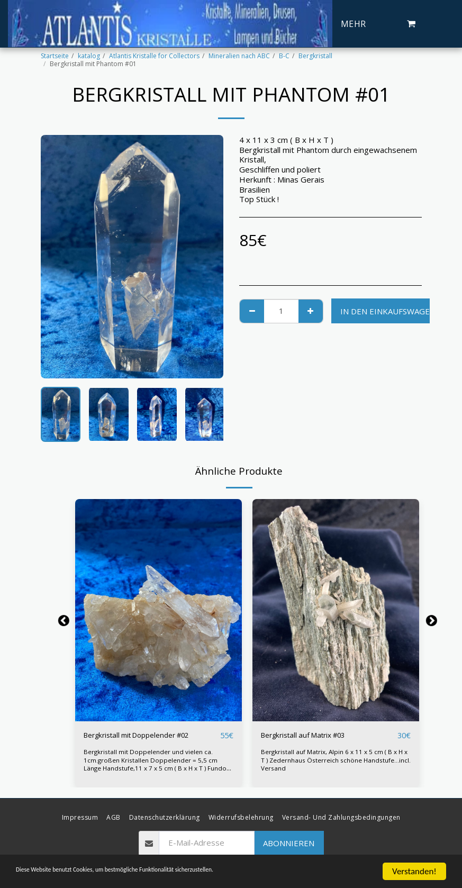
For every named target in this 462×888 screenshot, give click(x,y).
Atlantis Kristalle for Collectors (154, 55)
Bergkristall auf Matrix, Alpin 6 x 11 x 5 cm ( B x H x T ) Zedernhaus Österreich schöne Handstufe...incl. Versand (335, 760)
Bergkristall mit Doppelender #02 (145, 735)
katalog (89, 55)
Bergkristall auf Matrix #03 (309, 735)
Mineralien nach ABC (239, 55)
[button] (411, 24)
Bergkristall (315, 55)
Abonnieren (288, 842)
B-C (284, 55)
